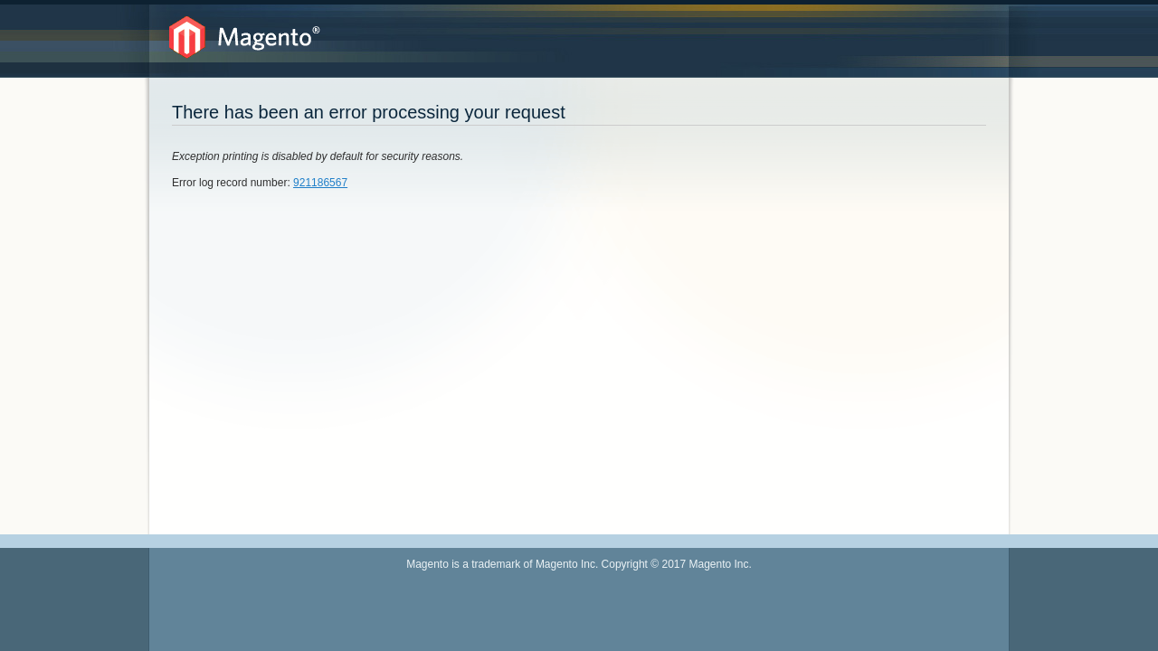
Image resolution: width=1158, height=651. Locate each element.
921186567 (320, 182)
